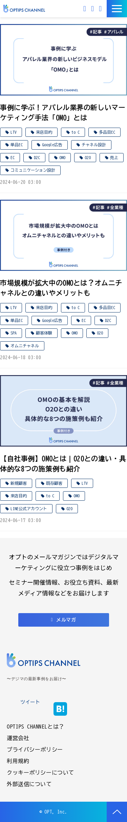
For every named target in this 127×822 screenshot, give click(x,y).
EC (12, 157)
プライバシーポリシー (35, 749)
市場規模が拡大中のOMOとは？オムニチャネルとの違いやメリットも (61, 287)
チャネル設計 (94, 145)
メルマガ (85, 8)
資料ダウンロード (101, 8)
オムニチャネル (24, 346)
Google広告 (52, 145)
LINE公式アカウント (28, 508)
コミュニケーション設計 (32, 170)
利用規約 (18, 761)
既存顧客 (54, 483)
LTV (13, 132)
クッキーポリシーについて (40, 772)
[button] (117, 8)
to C (75, 132)
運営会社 (18, 738)
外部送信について (29, 784)
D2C (37, 157)
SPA (13, 333)
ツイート (30, 702)
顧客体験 (44, 333)
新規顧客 (18, 483)
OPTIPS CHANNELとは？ (35, 726)
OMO (62, 157)
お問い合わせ (93, 8)
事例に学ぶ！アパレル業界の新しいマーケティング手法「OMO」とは (62, 112)
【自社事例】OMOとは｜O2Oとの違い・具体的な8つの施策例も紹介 (63, 463)
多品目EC (107, 132)
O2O (88, 157)
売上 (114, 157)
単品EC (16, 145)
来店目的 (44, 132)
